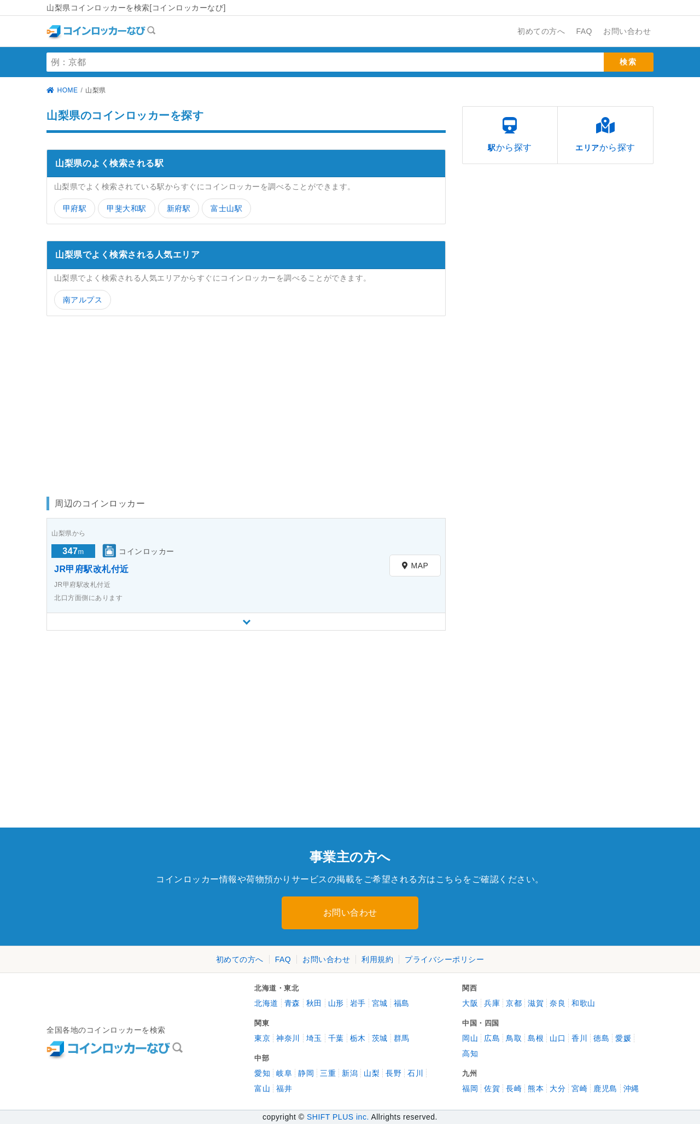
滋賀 (536, 1003)
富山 (262, 1088)
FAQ (283, 959)
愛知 (262, 1073)
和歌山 (583, 1003)
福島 (402, 1003)
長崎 (514, 1088)
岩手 (358, 1003)
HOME (62, 90)
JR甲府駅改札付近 (91, 569)
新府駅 (179, 208)
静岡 (306, 1073)
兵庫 (492, 1003)
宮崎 (579, 1088)
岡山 (470, 1038)
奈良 (557, 1003)
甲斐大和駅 (127, 208)
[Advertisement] (142, 409)
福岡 (470, 1088)
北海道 (266, 1003)
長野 (393, 1073)
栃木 (358, 1038)
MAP (415, 565)
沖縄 (631, 1088)
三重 (328, 1073)
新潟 (350, 1073)
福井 (284, 1088)
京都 (514, 1003)
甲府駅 (75, 208)
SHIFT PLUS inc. (338, 1117)
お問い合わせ (350, 912)
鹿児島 (605, 1088)
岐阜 (284, 1073)
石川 (415, 1073)
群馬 (402, 1038)
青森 (292, 1003)
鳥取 (514, 1038)
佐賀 (492, 1088)
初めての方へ (240, 959)
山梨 (372, 1073)
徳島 (601, 1038)
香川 (579, 1038)
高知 (470, 1053)
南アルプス (83, 299)
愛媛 (623, 1038)
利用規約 (377, 959)
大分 (557, 1088)
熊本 (536, 1088)
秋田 (314, 1003)
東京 (262, 1038)
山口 (557, 1038)
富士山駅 (226, 208)
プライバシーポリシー (444, 959)
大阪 (470, 1003)
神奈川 (288, 1038)
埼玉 (314, 1038)
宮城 (380, 1003)
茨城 (380, 1038)
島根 (536, 1038)
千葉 (336, 1038)
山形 (336, 1003)
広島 (492, 1038)
